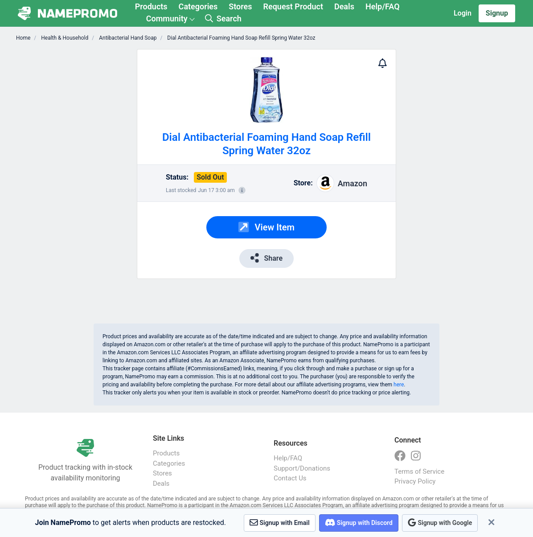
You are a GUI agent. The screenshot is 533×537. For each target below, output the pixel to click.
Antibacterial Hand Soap (127, 38)
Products (151, 6)
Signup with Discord (359, 522)
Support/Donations (302, 468)
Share (266, 257)
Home (23, 38)
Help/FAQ (382, 6)
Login (463, 13)
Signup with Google (440, 522)
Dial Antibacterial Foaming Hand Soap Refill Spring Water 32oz (240, 38)
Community (167, 18)
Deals (344, 6)
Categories (198, 6)
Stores (240, 6)
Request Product (293, 6)
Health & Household (64, 38)
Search (223, 18)
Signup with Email (280, 522)
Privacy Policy (414, 481)
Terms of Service (419, 471)
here (399, 384)
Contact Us (290, 478)
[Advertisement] (86, 182)
